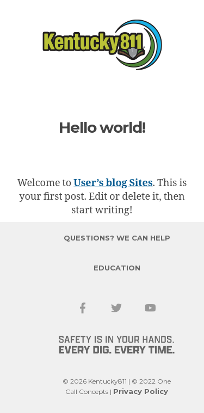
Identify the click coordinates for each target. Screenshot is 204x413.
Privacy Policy (140, 391)
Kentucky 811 (102, 45)
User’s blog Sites (112, 183)
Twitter (117, 308)
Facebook (83, 308)
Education (117, 267)
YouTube (151, 308)
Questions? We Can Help (117, 237)
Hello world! (102, 127)
